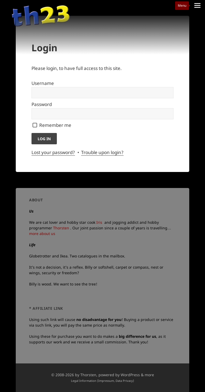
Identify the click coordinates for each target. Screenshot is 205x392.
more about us (42, 233)
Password (41, 104)
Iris (99, 222)
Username (42, 83)
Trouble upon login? (102, 152)
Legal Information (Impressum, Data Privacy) (102, 381)
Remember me (55, 125)
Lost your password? (53, 152)
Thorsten (61, 227)
